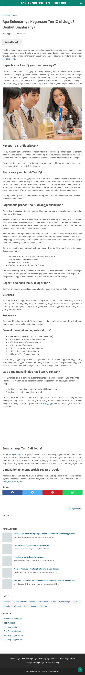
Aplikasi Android (19, 602)
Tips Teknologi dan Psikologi (42, 3)
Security (7, 606)
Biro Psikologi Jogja (12, 631)
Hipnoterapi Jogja (53, 663)
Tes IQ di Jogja (14, 454)
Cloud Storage (64, 602)
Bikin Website (43, 602)
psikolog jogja (47, 403)
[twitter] (32, 492)
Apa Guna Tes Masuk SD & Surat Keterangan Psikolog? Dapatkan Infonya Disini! (45, 581)
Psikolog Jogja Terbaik (14, 635)
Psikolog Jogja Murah (13, 639)
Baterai (32, 602)
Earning (76, 602)
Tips (25, 606)
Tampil (15, 42)
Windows (43, 606)
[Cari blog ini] (81, 3)
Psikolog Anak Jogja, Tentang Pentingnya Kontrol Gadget (36, 569)
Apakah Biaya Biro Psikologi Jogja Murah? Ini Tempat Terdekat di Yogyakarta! (44, 534)
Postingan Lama (74, 509)
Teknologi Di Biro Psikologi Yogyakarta (29, 557)
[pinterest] (52, 492)
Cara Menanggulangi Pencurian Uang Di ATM (31, 545)
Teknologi (17, 606)
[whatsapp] (73, 492)
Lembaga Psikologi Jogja (34, 663)
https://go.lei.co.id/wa (12, 482)
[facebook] (12, 492)
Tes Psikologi (9, 623)
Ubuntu (33, 606)
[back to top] (80, 669)
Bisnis (53, 602)
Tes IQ (5, 83)
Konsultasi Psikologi (13, 619)
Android (7, 602)
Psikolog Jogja (10, 627)
